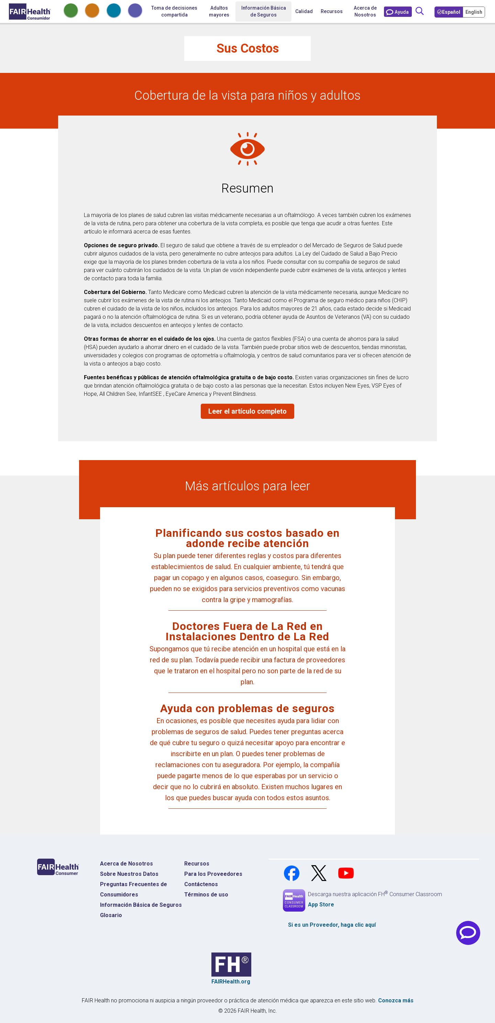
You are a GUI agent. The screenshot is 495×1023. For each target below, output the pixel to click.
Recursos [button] (332, 11)
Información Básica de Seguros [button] (263, 11)
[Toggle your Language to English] (474, 11)
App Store (321, 904)
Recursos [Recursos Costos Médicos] (196, 863)
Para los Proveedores (213, 874)
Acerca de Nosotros (365, 11)
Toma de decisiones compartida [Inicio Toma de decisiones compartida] (174, 11)
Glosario (111, 915)
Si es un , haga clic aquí (332, 925)
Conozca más (396, 1000)
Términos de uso (206, 894)
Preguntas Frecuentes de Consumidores (133, 889)
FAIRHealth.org (230, 981)
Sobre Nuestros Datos (129, 874)
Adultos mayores (219, 11)
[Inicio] (29, 11)
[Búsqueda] (420, 11)
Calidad (304, 11)
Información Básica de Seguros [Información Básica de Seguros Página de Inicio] (141, 905)
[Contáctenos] (398, 12)
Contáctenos (201, 884)
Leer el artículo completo (247, 411)
